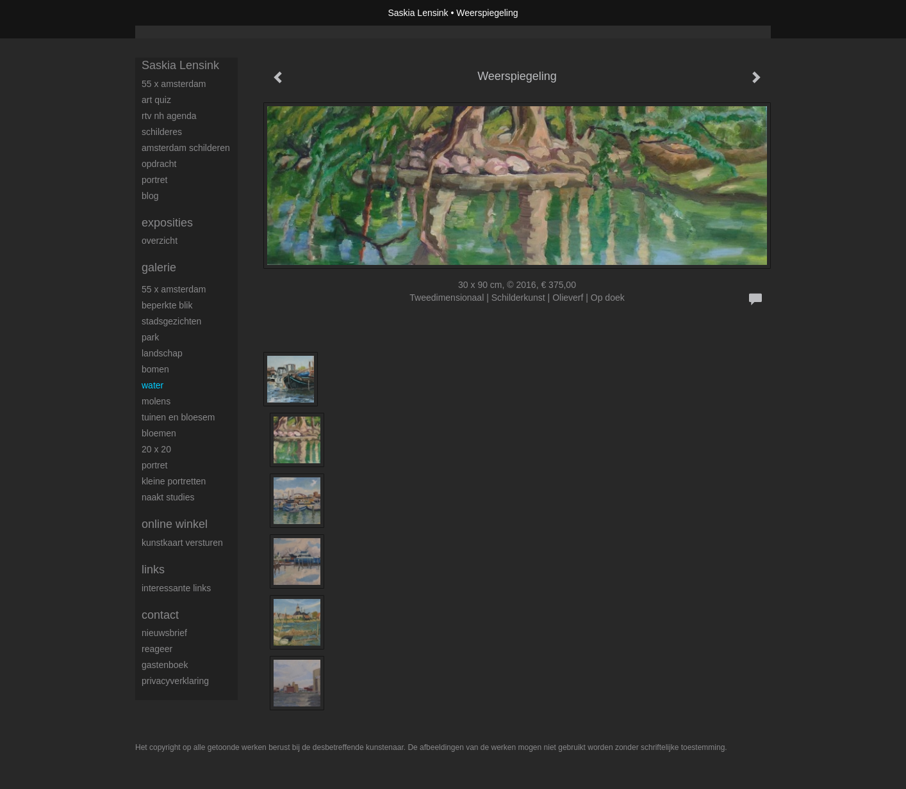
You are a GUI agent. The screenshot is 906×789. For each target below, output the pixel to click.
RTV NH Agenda (169, 116)
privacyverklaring (175, 681)
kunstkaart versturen (182, 543)
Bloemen (159, 433)
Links (153, 569)
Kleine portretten (174, 481)
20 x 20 (156, 449)
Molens (156, 401)
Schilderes (162, 132)
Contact (160, 615)
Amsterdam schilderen (186, 148)
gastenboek (165, 665)
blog (150, 196)
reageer (157, 649)
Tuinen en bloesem (178, 417)
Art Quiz (156, 100)
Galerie (159, 267)
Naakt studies (168, 497)
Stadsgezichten (171, 321)
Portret (154, 180)
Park (150, 337)
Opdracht (159, 164)
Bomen (155, 369)
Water (152, 385)
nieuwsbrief (164, 633)
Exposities (167, 222)
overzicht (159, 240)
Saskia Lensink (418, 13)
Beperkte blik (167, 305)
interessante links (176, 588)
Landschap (162, 353)
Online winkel (175, 524)
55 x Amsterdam (174, 84)
